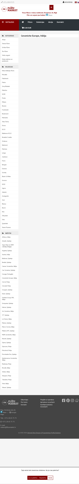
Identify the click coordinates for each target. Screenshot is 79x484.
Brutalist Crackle (7, 137)
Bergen (4, 165)
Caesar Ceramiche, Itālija (9, 266)
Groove (4, 180)
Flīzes (30, 22)
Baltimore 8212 (7, 133)
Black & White (6, 176)
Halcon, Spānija (6, 307)
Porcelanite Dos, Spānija (9, 354)
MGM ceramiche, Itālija (9, 335)
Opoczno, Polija (6, 346)
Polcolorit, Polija (7, 350)
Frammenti (5, 110)
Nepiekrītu (42, 478)
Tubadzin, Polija (6, 380)
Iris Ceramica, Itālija (8, 311)
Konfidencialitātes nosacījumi (46, 406)
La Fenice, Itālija (7, 319)
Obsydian (5, 216)
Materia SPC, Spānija (8, 331)
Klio (3, 212)
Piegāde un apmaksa (47, 400)
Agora (4, 188)
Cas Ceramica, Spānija (8, 270)
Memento (5, 118)
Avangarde (5, 196)
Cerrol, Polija (6, 282)
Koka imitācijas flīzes (8, 71)
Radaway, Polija (6, 364)
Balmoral (5, 145)
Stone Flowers (6, 227)
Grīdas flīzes (6, 47)
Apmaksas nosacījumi (47, 402)
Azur (3, 200)
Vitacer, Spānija (6, 387)
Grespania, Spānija (7, 303)
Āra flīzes (5, 51)
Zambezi (4, 157)
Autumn (4, 192)
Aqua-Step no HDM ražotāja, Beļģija (8, 246)
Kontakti (60, 22)
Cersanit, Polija (6, 286)
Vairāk (50, 478)
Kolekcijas (40, 22)
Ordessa (4, 141)
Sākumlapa (24, 400)
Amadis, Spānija (6, 241)
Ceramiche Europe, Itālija (9, 278)
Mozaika (4, 74)
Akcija (50, 22)
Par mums (24, 402)
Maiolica (4, 90)
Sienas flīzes (6, 43)
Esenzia (4, 169)
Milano (4, 102)
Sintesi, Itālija (6, 372)
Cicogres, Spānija (7, 290)
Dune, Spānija (6, 294)
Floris (3, 161)
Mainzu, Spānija (6, 323)
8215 (3, 129)
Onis (3, 219)
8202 (3, 184)
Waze (49, 15)
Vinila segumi (6, 55)
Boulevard (5, 114)
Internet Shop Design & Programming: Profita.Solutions (44, 433)
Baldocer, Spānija (7, 258)
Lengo (4, 153)
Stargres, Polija (6, 376)
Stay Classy (5, 121)
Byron (4, 208)
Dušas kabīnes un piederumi (7, 60)
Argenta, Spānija (7, 250)
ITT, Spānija (5, 315)
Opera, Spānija (6, 342)
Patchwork (5, 78)
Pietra (4, 82)
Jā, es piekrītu (32, 478)
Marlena (4, 149)
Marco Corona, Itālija (8, 327)
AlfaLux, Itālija (6, 237)
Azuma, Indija (6, 254)
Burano (4, 106)
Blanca (4, 204)
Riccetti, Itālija (6, 368)
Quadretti (5, 223)
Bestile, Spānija (6, 262)
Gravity (4, 172)
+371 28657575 (7, 2)
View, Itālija (5, 383)
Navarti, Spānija (6, 339)
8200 (3, 94)
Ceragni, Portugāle (7, 274)
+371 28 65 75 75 (10, 418)
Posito (4, 98)
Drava (4, 125)
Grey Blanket (6, 86)
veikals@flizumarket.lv (8, 427)
